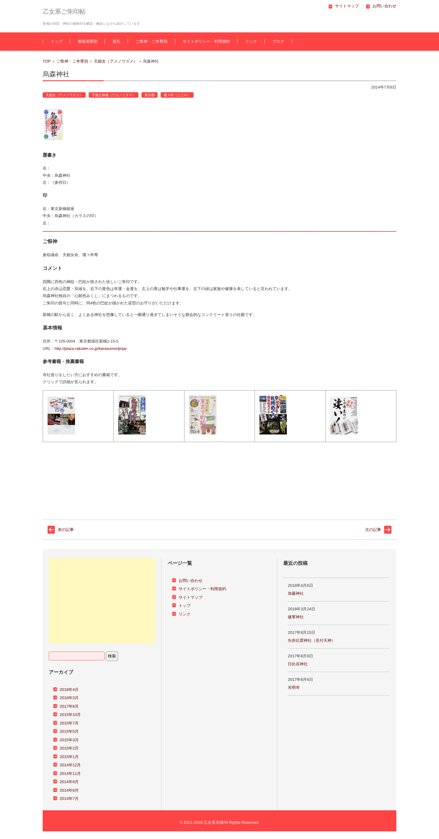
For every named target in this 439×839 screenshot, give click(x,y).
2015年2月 (69, 748)
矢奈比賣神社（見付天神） (311, 640)
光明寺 (294, 687)
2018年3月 (69, 698)
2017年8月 (69, 706)
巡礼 (116, 41)
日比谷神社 (298, 664)
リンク (251, 41)
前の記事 (66, 529)
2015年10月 (70, 714)
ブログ (278, 41)
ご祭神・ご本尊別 (151, 41)
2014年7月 (69, 798)
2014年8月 (69, 790)
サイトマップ (190, 597)
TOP (47, 61)
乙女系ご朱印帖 (64, 11)
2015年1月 (69, 756)
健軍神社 (296, 617)
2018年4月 (69, 689)
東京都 (150, 95)
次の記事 (373, 529)
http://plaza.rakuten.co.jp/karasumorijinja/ (91, 348)
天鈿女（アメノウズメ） (115, 61)
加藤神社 (296, 593)
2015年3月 (69, 740)
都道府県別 (88, 41)
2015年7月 (69, 723)
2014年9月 (69, 781)
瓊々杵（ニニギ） (177, 95)
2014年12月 (70, 765)
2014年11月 (70, 773)
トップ (56, 41)
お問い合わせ (190, 580)
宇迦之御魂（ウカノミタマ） (113, 95)
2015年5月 (69, 731)
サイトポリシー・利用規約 (206, 41)
